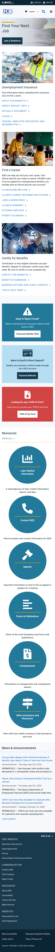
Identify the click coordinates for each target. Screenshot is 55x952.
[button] (12, 40)
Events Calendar (13, 215)
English (32, 12)
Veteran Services (13, 210)
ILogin (6, 116)
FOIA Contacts (8, 874)
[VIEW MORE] (9, 819)
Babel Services (8, 905)
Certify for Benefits (15, 275)
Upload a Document (15, 111)
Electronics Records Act (12, 844)
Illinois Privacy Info (34, 939)
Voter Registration (9, 921)
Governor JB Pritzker (9, 946)
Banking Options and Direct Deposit (25, 285)
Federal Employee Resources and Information (23, 123)
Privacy (5, 853)
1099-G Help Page (13, 290)
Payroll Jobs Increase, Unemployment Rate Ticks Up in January (27, 780)
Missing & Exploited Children (38, 934)
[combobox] (34, 11)
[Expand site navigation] (51, 11)
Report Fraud (7, 879)
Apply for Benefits (14, 101)
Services (48, 3)
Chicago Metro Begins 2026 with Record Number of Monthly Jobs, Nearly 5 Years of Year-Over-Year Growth (27, 759)
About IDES (6, 891)
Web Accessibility (9, 934)
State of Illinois (28, 946)
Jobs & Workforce (14, 200)
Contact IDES (7, 870)
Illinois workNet (13, 205)
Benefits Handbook (14, 280)
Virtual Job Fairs (9, 900)
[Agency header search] (43, 11)
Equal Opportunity (9, 849)
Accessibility (7, 895)
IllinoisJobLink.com (15, 190)
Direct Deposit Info (14, 106)
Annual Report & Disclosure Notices (17, 858)
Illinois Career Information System (25, 195)
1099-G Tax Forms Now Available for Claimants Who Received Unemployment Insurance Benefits (26, 801)
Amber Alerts (7, 939)
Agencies (36, 3)
